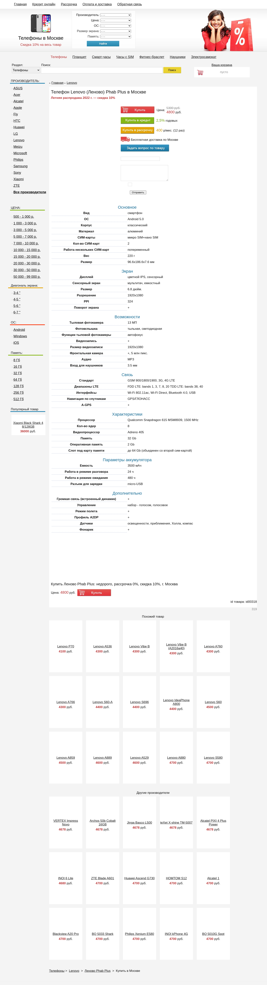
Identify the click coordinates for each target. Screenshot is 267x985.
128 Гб (17, 386)
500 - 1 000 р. (24, 216)
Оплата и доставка (97, 4)
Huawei (18, 127)
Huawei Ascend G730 (139, 878)
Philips (17, 160)
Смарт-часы (101, 57)
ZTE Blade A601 (102, 878)
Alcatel (17, 101)
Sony (16, 173)
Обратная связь (129, 4)
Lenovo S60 (213, 702)
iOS (15, 343)
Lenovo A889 (102, 757)
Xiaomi (17, 179)
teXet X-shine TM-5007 (176, 822)
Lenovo (17, 140)
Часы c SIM (125, 57)
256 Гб (17, 392)
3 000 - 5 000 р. (25, 230)
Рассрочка (69, 4)
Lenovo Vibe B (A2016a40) (176, 646)
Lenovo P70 (65, 646)
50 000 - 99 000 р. (27, 277)
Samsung (19, 166)
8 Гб (15, 360)
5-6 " (15, 306)
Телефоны (59, 57)
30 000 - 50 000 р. (27, 270)
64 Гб (16, 379)
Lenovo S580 (213, 757)
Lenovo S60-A (103, 702)
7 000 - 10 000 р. (26, 243)
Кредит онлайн (43, 4)
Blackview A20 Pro (66, 934)
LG (14, 134)
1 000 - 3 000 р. (25, 223)
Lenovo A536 (102, 646)
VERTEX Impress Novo (65, 822)
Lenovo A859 (66, 757)
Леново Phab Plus (98, 971)
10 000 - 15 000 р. (27, 250)
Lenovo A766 (66, 702)
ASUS (17, 88)
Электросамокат (203, 57)
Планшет (79, 57)
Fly (14, 114)
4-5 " (15, 299)
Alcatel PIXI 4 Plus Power (213, 822)
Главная (20, 4)
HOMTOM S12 (176, 878)
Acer (15, 95)
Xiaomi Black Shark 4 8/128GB (28, 424)
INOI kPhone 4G (176, 934)
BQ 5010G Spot (213, 934)
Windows (19, 336)
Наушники (177, 57)
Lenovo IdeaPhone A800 (176, 702)
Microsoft (19, 153)
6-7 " (15, 312)
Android (18, 330)
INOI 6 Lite (65, 878)
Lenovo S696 (139, 702)
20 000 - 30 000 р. (27, 263)
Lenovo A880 (176, 757)
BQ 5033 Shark (102, 934)
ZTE (15, 186)
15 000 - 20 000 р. (27, 257)
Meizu (16, 147)
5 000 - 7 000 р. (25, 237)
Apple (16, 108)
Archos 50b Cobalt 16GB (103, 822)
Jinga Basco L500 (139, 822)
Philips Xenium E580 (139, 934)
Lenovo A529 (139, 757)
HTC (15, 121)
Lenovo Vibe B (139, 646)
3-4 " (15, 293)
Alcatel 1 (213, 878)
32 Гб (16, 373)
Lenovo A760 (213, 646)
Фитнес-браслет (151, 57)
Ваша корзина (222, 65)
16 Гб (16, 367)
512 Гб (17, 399)
